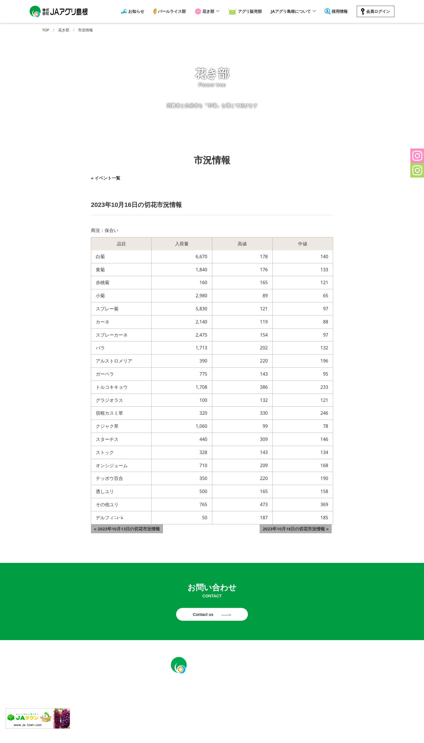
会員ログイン (376, 11)
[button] (417, 155)
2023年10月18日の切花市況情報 (299, 527)
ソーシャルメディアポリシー (281, 733)
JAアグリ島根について (290, 11)
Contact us (203, 615)
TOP (45, 29)
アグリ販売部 (248, 11)
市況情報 (85, 29)
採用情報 (339, 11)
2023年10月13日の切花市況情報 (124, 527)
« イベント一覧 (105, 178)
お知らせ (137, 11)
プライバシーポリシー (227, 733)
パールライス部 (172, 11)
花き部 (208, 11)
